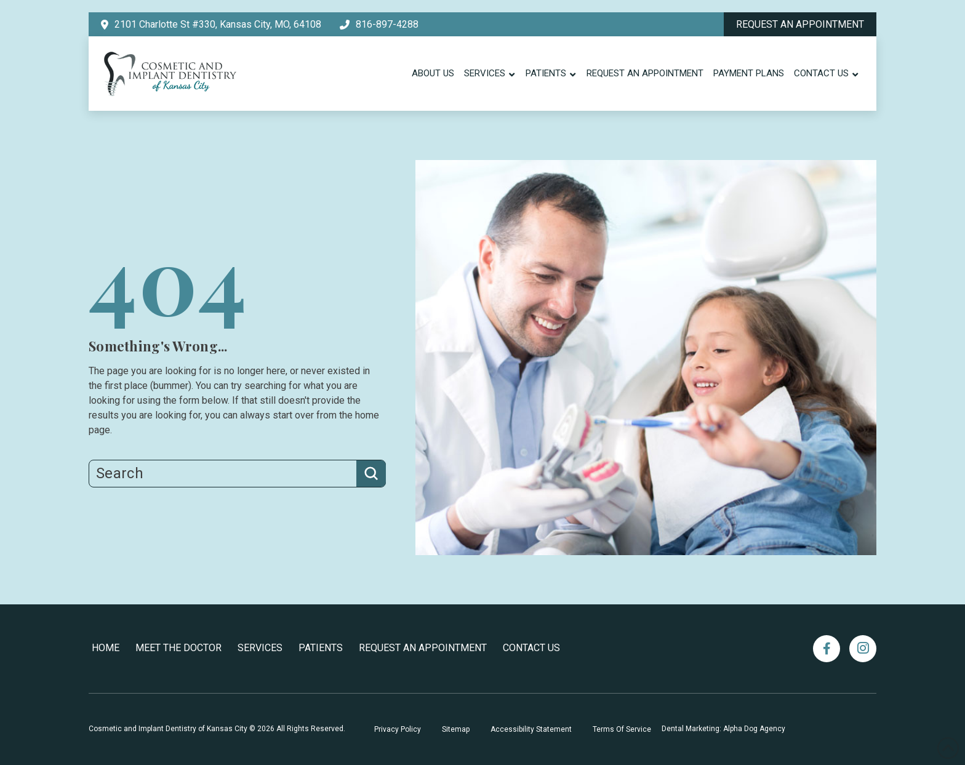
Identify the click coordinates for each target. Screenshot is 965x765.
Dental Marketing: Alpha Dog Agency (723, 728)
